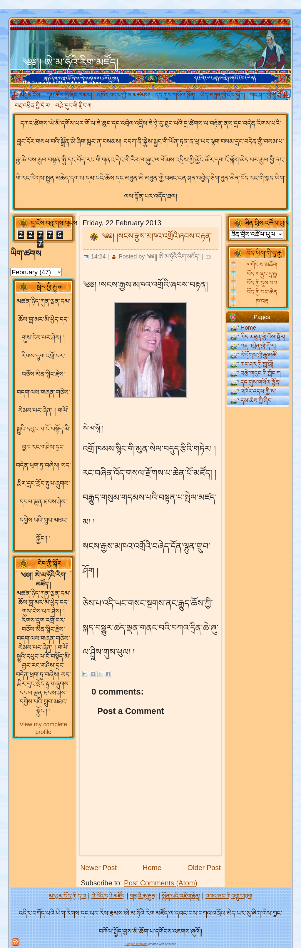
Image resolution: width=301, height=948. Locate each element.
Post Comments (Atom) (160, 883)
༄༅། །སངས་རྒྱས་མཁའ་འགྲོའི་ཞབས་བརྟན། (157, 236)
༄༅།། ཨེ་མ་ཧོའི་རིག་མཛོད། (70, 62)
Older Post (204, 868)
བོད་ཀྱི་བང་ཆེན (262, 292)
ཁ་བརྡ (262, 301)
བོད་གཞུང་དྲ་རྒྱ (262, 274)
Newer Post (98, 868)
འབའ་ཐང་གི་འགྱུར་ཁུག (228, 896)
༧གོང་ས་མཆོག (262, 264)
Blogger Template (136, 944)
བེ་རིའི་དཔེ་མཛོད (108, 896)
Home (152, 868)
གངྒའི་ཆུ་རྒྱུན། (143, 896)
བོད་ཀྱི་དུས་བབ (262, 283)
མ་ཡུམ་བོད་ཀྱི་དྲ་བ (67, 896)
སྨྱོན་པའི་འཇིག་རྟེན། (181, 896)
